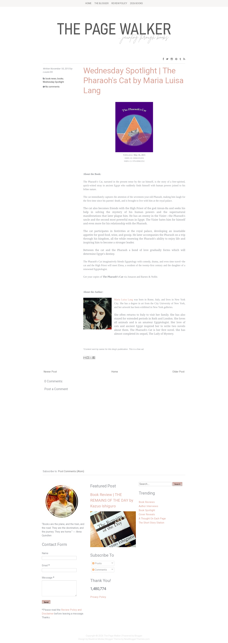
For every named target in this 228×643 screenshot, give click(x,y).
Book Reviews (147, 502)
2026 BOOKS (136, 3)
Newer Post (50, 371)
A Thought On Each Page (152, 518)
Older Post (178, 371)
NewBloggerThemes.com (137, 639)
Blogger (138, 635)
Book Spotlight (147, 510)
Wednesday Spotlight (53, 82)
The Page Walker (112, 635)
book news (51, 78)
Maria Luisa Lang (123, 299)
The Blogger (101, 3)
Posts (97, 563)
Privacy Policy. (98, 596)
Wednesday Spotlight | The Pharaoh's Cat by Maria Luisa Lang (133, 80)
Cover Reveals (147, 514)
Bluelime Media (96, 639)
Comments (99, 569)
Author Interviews (148, 506)
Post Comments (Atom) (71, 471)
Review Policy (119, 3)
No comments (52, 86)
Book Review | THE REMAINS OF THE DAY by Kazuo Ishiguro (111, 500)
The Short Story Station (151, 522)
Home (88, 3)
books (60, 78)
